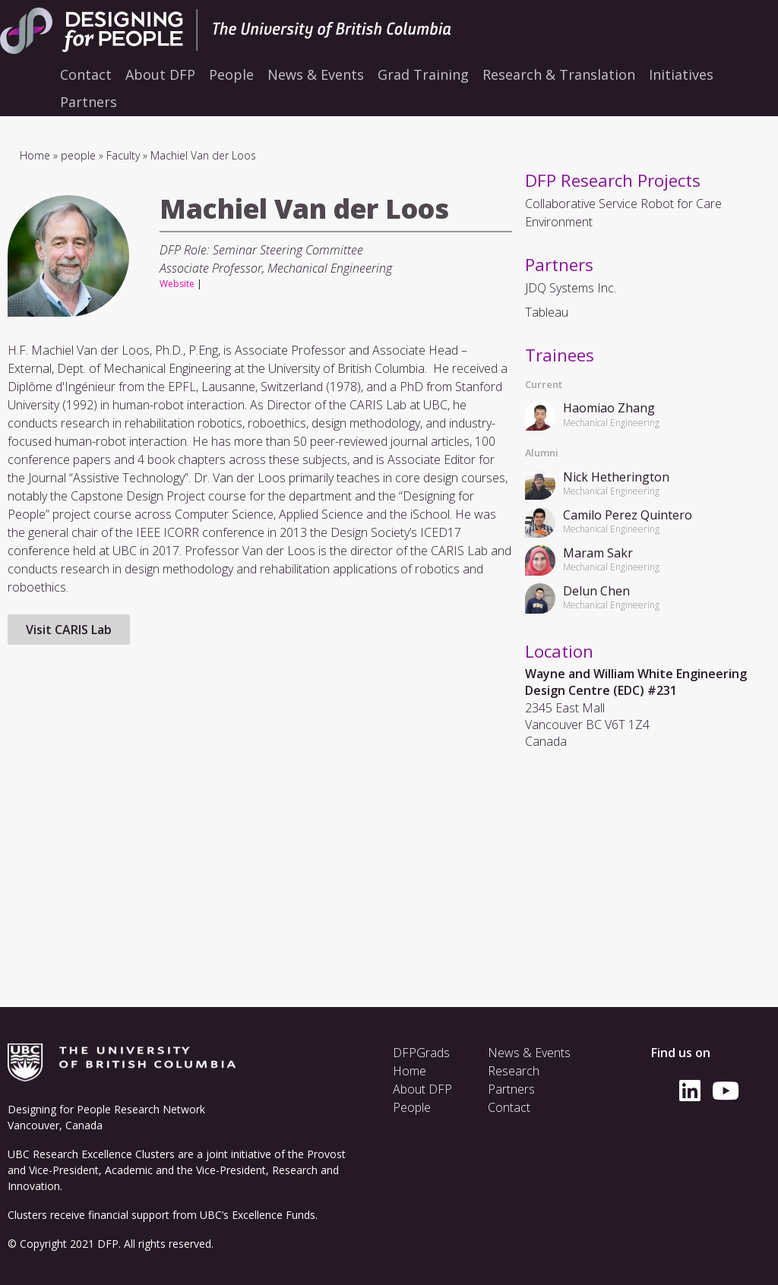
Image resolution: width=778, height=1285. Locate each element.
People (412, 1107)
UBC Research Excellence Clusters (91, 1154)
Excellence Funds (273, 1215)
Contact (509, 1107)
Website (177, 283)
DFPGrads (421, 1052)
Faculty (123, 155)
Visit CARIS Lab (69, 629)
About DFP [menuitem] (160, 74)
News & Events (529, 1052)
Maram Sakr (598, 553)
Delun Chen (596, 591)
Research (513, 1070)
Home (35, 155)
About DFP (422, 1089)
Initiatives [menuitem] (681, 74)
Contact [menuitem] (86, 74)
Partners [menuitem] (88, 102)
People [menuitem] (231, 74)
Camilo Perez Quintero (627, 515)
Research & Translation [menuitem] (558, 74)
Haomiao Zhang (609, 407)
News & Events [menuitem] (315, 74)
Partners (511, 1089)
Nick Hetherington (616, 477)
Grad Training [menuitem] (423, 74)
